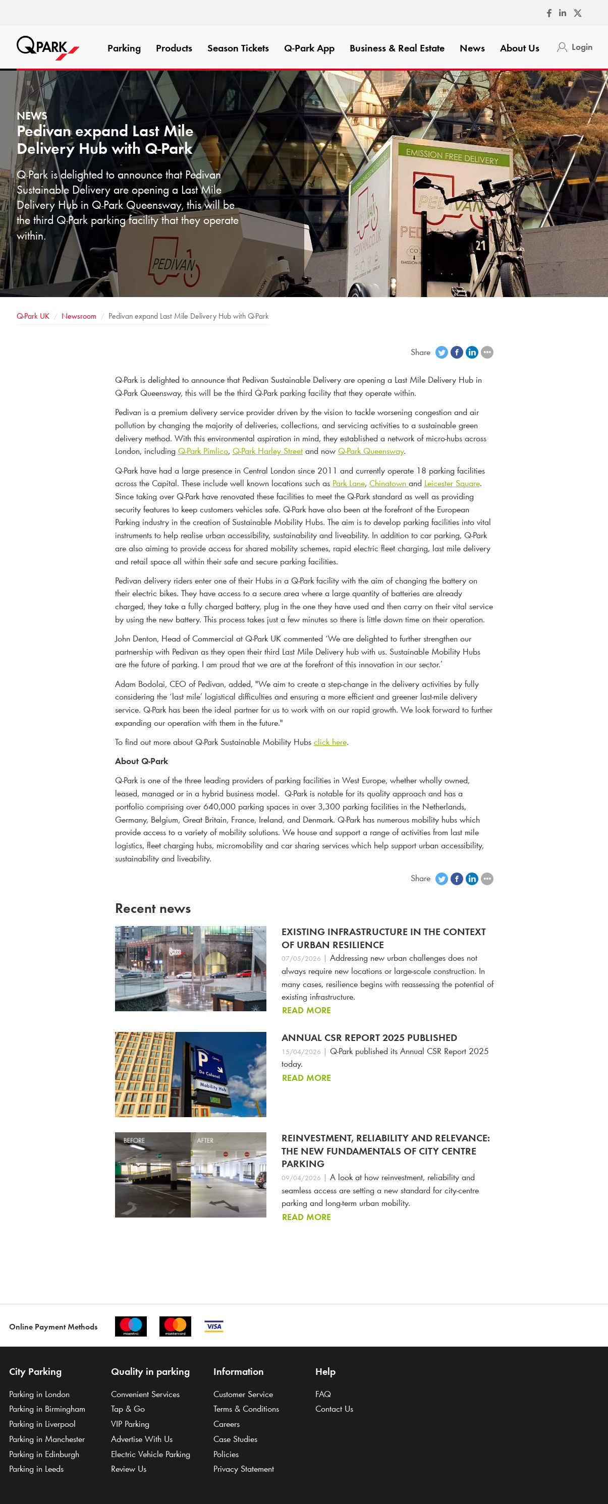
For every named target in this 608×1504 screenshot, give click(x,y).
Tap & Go (128, 1408)
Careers (226, 1423)
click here (330, 741)
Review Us (128, 1468)
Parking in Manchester (47, 1438)
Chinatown (389, 483)
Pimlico (203, 450)
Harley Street (268, 450)
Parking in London (39, 1394)
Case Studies (235, 1438)
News (472, 48)
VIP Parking (130, 1423)
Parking (124, 48)
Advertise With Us (142, 1438)
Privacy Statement (243, 1468)
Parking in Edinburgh (44, 1454)
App (309, 48)
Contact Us (334, 1408)
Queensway (371, 450)
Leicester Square (452, 483)
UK (33, 316)
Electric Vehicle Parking (150, 1454)
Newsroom (79, 316)
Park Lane (349, 483)
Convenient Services (145, 1394)
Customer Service (243, 1394)
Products (174, 48)
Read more (306, 1010)
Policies (226, 1454)
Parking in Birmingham (47, 1408)
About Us (519, 48)
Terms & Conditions (246, 1408)
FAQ (323, 1394)
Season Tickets (238, 48)
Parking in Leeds (36, 1468)
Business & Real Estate (397, 48)
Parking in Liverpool (42, 1423)
